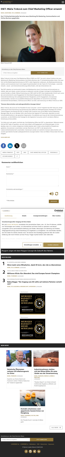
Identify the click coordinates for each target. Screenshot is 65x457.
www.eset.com (5, 137)
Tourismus (14, 276)
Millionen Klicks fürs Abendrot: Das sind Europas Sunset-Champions (33, 273)
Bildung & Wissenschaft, (21, 286)
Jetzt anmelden (42, 72)
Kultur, (33, 415)
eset (18, 152)
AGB (38, 444)
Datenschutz (44, 444)
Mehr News (5, 345)
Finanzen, (41, 376)
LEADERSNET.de (15, 444)
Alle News (56, 427)
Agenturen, (8, 13)
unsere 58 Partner (12, 224)
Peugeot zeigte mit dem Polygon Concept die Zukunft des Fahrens (27, 251)
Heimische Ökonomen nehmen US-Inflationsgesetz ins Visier (18, 371)
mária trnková (8, 152)
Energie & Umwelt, (49, 376)
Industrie (37, 377)
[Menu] (63, 2)
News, (3, 13)
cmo (24, 152)
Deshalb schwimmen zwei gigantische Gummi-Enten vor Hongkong (32, 411)
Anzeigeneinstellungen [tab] (40, 215)
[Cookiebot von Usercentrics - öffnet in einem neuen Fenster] (55, 211)
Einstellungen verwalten (32, 245)
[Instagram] (30, 451)
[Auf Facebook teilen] (3, 145)
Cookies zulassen (53, 245)
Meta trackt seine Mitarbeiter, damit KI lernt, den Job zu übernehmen (34, 265)
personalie (54, 152)
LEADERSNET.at (24, 444)
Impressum (51, 444)
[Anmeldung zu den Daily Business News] (16, 73)
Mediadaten (33, 444)
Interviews (32, 286)
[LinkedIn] (39, 451)
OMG (37, 415)
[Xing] (34, 451)
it (17, 156)
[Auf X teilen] (16, 145)
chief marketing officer (38, 152)
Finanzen (13, 376)
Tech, (13, 13)
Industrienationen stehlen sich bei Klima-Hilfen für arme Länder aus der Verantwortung (46, 371)
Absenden (54, 201)
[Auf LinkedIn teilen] (10, 145)
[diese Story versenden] (23, 145)
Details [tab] (24, 215)
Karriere (17, 13)
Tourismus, (27, 415)
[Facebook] (26, 451)
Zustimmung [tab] (8, 215)
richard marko (8, 156)
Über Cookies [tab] (56, 215)
